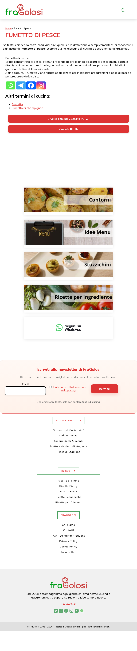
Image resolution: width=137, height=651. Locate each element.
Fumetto (17, 104)
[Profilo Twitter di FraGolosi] (56, 611)
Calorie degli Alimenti (68, 440)
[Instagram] (41, 85)
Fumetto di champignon (27, 108)
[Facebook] (31, 85)
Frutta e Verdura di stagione (68, 446)
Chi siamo (68, 524)
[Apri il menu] (129, 9)
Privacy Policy (68, 541)
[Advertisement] (68, 160)
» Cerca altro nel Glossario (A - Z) (68, 118)
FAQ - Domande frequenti (68, 535)
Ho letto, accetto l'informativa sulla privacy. (70, 388)
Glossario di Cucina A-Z (68, 430)
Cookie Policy (68, 546)
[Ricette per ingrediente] (68, 297)
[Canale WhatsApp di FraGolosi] (82, 611)
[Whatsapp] (10, 85)
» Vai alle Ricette (68, 129)
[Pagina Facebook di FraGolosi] (61, 611)
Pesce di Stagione (68, 451)
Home (8, 28)
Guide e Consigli (68, 435)
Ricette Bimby (68, 486)
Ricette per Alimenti (68, 502)
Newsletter (68, 552)
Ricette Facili (68, 491)
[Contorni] (68, 200)
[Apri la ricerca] (123, 10)
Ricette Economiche (69, 496)
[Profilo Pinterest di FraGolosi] (66, 611)
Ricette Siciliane (68, 480)
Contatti (68, 530)
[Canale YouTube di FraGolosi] (77, 611)
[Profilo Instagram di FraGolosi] (71, 611)
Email (25, 384)
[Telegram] (21, 85)
